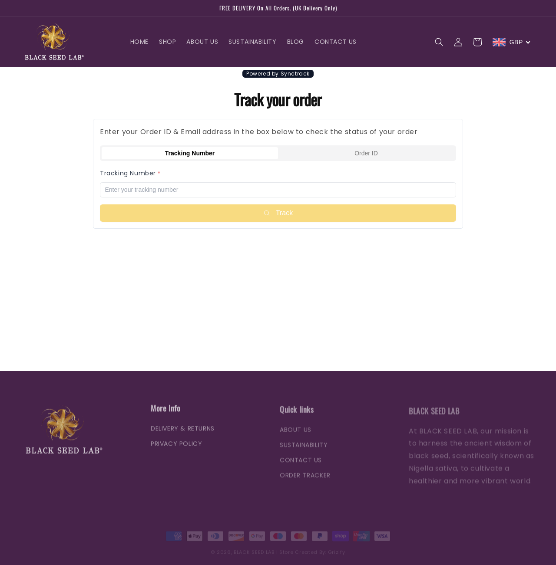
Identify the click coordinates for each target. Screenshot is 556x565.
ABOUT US (295, 435)
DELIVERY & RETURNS (183, 433)
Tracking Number (190, 153)
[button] (439, 42)
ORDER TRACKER (305, 481)
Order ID (366, 153)
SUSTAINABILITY (304, 451)
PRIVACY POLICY (176, 448)
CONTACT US (301, 466)
